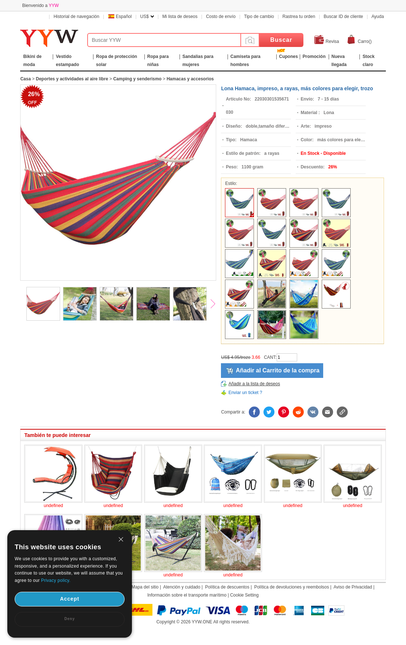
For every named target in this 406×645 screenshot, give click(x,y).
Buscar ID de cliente (343, 16)
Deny (69, 619)
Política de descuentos (227, 587)
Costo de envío (221, 16)
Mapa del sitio (145, 587)
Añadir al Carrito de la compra (278, 370)
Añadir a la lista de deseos (254, 383)
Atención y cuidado (181, 587)
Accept (70, 599)
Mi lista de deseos (180, 16)
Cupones (288, 56)
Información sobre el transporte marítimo (186, 595)
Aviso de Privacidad (352, 587)
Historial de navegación (76, 16)
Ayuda (378, 16)
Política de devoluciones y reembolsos (291, 587)
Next (216, 304)
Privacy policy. (55, 580)
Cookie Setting (244, 595)
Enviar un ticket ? (245, 392)
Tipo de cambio (259, 16)
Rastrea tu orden (299, 16)
